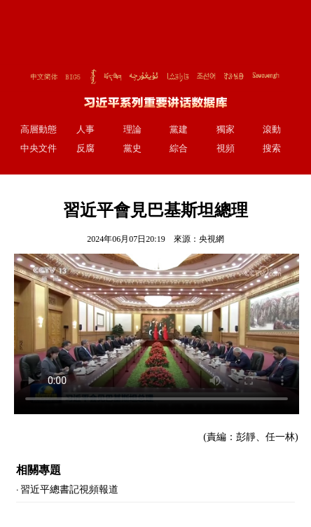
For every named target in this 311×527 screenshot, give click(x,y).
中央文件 (38, 148)
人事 (85, 129)
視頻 (225, 148)
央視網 (211, 239)
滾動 (272, 129)
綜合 (179, 148)
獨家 (225, 129)
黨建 (179, 129)
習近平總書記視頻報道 (69, 489)
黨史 (132, 148)
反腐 (85, 148)
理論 (132, 129)
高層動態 (38, 129)
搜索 (272, 148)
